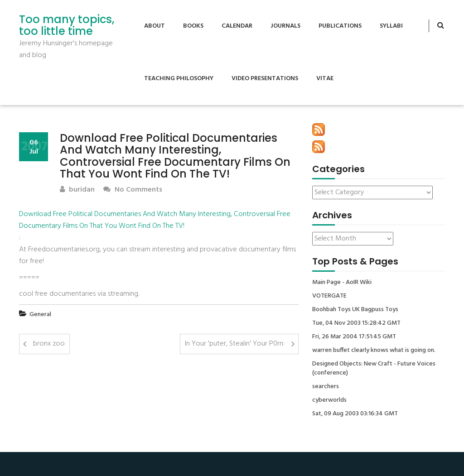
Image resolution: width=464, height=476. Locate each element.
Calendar (237, 26)
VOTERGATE (329, 296)
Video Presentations (265, 78)
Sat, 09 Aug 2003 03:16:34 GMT (355, 413)
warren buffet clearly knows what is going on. (373, 350)
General (40, 314)
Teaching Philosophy (178, 78)
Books (193, 26)
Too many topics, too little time (66, 26)
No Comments (132, 190)
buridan (77, 190)
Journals (285, 26)
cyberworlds (329, 400)
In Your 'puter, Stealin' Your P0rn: (235, 344)
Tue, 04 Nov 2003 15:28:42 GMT (356, 323)
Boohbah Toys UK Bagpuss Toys (355, 309)
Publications (340, 26)
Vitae (325, 78)
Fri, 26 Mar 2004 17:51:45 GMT (354, 336)
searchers (325, 386)
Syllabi (391, 26)
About (154, 26)
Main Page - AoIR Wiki (342, 282)
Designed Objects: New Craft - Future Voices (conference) (373, 369)
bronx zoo (49, 344)
